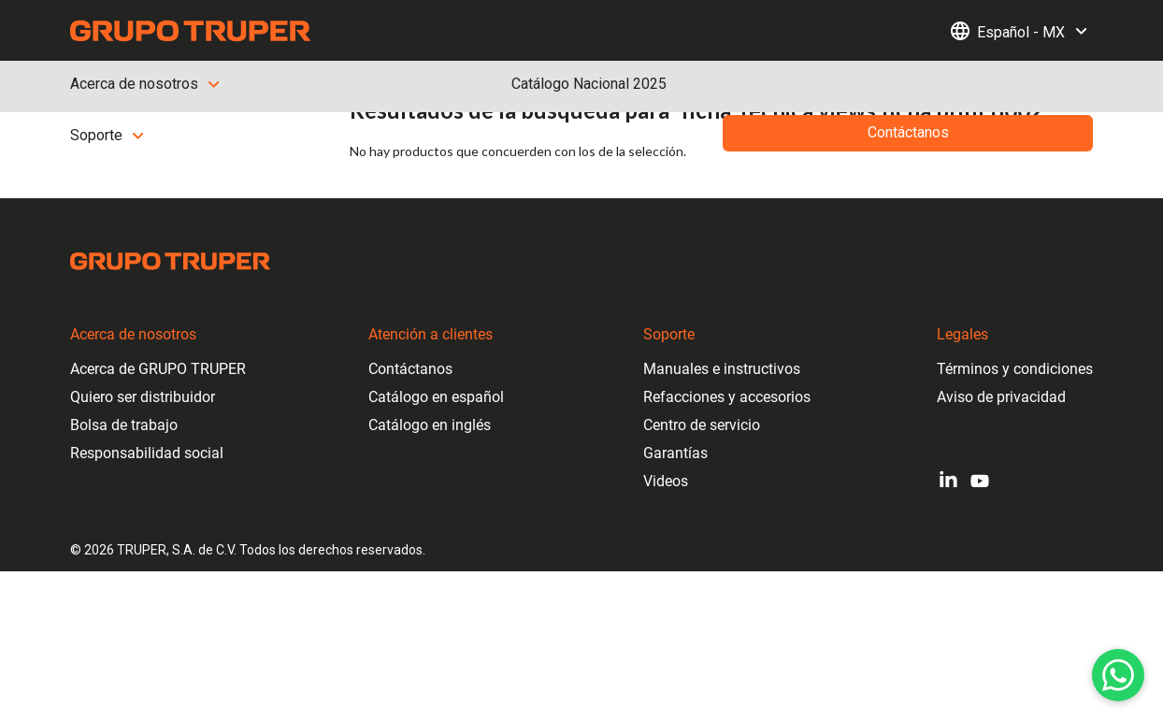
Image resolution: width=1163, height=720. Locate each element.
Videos (665, 481)
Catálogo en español (436, 397)
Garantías (675, 453)
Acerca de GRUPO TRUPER (158, 369)
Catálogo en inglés (429, 425)
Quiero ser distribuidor (142, 397)
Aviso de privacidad (1001, 397)
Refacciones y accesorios (727, 397)
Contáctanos (410, 369)
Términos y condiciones (1015, 369)
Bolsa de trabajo (124, 425)
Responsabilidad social (146, 453)
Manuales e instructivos (721, 369)
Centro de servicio (701, 425)
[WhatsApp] (1118, 675)
